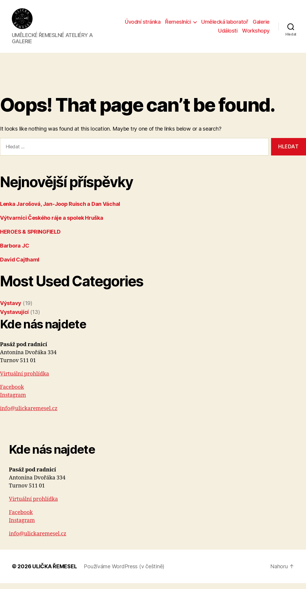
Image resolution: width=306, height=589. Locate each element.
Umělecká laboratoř (246, 25)
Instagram (13, 401)
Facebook (12, 393)
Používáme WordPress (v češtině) (124, 572)
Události (227, 34)
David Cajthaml (19, 265)
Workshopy (256, 34)
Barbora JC (14, 251)
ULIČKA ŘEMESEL (54, 572)
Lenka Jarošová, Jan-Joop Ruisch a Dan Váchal (60, 210)
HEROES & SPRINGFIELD (30, 238)
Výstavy (10, 309)
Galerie (205, 34)
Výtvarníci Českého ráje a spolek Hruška (51, 224)
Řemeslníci (199, 25)
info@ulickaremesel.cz (28, 414)
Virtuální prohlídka (24, 379)
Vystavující (14, 318)
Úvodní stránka (164, 25)
